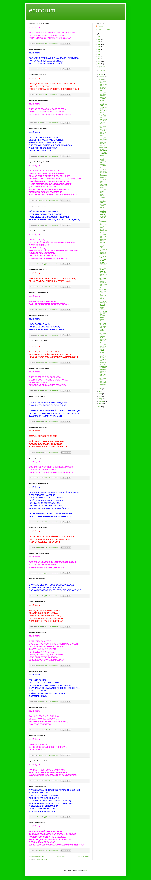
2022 (99, 46)
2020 (99, 51)
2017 (99, 59)
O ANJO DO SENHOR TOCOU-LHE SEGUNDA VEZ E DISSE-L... (103, 294)
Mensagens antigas (83, 856)
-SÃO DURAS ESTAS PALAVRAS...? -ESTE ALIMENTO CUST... (103, 151)
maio (100, 394)
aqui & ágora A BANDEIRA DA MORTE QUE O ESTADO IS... (103, 316)
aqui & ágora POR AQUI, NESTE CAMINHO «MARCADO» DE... (103, 96)
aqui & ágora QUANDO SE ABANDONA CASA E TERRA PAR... (103, 119)
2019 (99, 54)
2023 (99, 44)
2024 (99, 41)
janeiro (101, 403)
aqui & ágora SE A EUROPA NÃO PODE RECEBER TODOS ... (103, 382)
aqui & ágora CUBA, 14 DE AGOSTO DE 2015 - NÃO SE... (102, 238)
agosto (101, 79)
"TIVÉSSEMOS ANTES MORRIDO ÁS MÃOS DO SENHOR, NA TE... (103, 371)
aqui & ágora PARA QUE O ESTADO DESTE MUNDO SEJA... (103, 305)
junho (101, 391)
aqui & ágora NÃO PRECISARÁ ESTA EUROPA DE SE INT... (103, 130)
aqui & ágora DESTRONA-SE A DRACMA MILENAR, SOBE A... (103, 141)
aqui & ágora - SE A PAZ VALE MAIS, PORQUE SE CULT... (103, 193)
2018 (99, 56)
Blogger (85, 870)
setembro (102, 76)
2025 (99, 39)
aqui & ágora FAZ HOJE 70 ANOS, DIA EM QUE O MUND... (102, 326)
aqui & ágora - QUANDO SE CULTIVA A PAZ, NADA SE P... (103, 183)
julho (100, 389)
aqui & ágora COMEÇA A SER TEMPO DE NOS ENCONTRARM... (103, 107)
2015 (99, 64)
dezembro (102, 66)
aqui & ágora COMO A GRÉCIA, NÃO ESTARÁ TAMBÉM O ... (103, 162)
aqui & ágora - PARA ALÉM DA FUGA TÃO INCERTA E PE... (103, 271)
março (101, 399)
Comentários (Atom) (41, 859)
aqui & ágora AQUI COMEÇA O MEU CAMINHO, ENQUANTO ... (103, 337)
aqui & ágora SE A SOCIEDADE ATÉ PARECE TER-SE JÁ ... (103, 261)
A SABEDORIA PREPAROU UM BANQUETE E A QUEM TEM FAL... (103, 226)
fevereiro (101, 401)
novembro (102, 70)
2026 (99, 36)
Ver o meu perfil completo (103, 29)
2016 (99, 61)
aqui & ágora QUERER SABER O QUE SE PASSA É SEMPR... (102, 213)
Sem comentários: (53, 43)
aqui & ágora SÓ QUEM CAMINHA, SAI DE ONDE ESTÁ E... (103, 348)
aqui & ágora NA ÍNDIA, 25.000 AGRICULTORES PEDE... (103, 203)
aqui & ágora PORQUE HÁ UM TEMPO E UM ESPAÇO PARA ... (102, 359)
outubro (101, 74)
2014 (99, 407)
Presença (100, 26)
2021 (99, 49)
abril (100, 396)
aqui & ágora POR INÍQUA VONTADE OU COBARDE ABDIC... (103, 282)
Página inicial (61, 856)
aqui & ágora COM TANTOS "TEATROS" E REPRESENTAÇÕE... (103, 249)
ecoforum (42, 10)
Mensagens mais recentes (37, 856)
